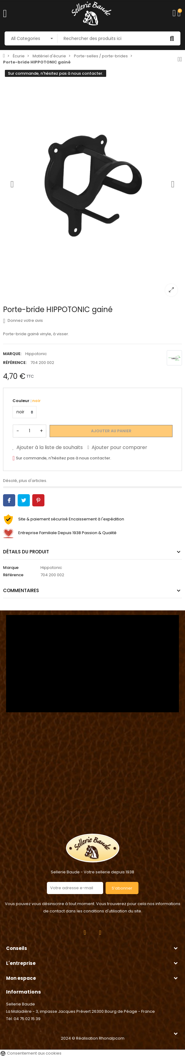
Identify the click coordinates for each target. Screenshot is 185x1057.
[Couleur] (24, 412)
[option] (92, 184)
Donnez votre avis (23, 321)
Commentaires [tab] (21, 590)
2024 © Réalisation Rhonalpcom (92, 1038)
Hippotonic (36, 354)
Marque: (12, 354)
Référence (13, 575)
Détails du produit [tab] (26, 551)
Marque (11, 567)
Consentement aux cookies (30, 1053)
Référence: (14, 362)
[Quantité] (29, 431)
